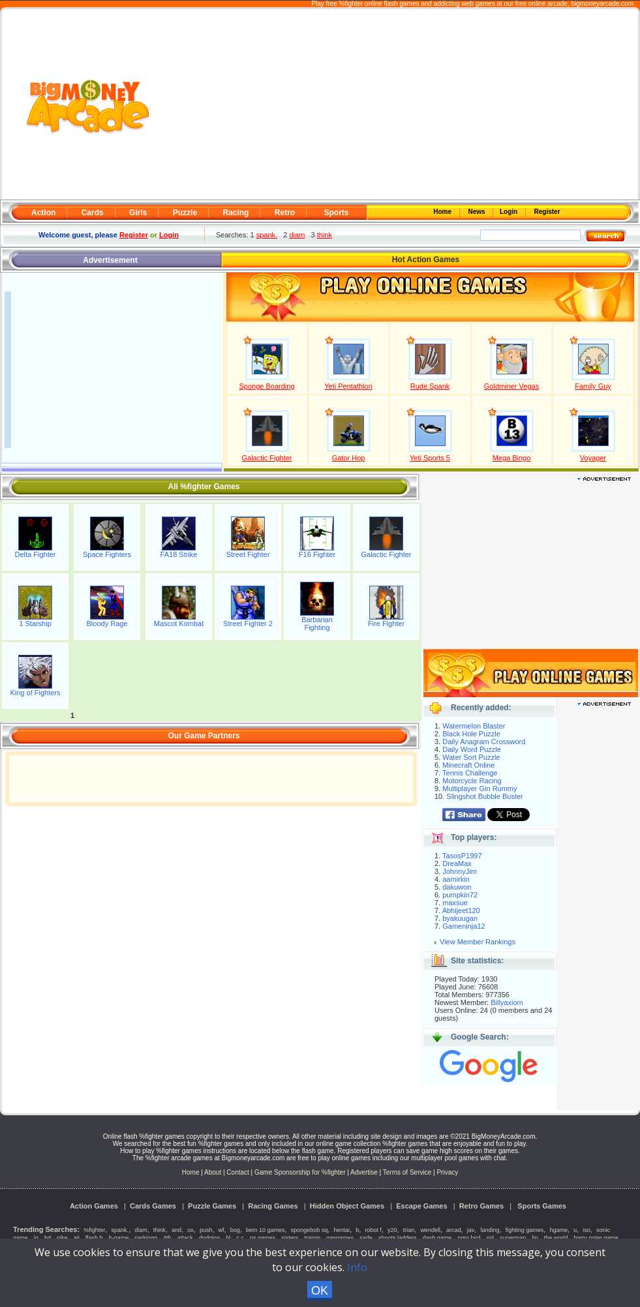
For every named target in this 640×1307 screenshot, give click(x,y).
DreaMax (457, 863)
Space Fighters (107, 554)
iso (586, 1230)
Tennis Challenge (469, 773)
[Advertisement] (395, 105)
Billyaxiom (507, 1002)
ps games (262, 1238)
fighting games (525, 1230)
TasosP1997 (462, 856)
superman (513, 1238)
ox (190, 1230)
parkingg (145, 1238)
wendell (430, 1230)
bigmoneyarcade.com (602, 3)
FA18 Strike (179, 554)
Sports (336, 212)
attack (185, 1238)
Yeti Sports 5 (430, 458)
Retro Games (481, 1206)
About (212, 1172)
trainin (312, 1238)
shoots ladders (397, 1238)
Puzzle (185, 212)
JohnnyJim (459, 871)
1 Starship (35, 623)
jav (471, 1230)
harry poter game (595, 1238)
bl (228, 1238)
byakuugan (460, 918)
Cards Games (153, 1206)
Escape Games (421, 1206)
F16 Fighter (317, 554)
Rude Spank (430, 386)
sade (366, 1238)
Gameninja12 (463, 926)
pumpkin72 (460, 895)
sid (491, 1238)
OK (319, 1290)
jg (36, 1238)
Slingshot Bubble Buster (484, 796)
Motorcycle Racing (471, 781)
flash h (94, 1238)
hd (47, 1238)
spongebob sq (309, 1230)
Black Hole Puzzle (471, 734)
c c (240, 1238)
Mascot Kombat (179, 623)
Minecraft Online (468, 765)
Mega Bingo (512, 458)
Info (357, 1267)
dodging (209, 1238)
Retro (285, 212)
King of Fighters (35, 693)
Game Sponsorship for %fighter (300, 1172)
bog (235, 1230)
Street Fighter (248, 554)
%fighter (94, 1230)
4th (167, 1238)
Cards (93, 212)
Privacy (447, 1172)
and (176, 1230)
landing (489, 1230)
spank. (266, 235)
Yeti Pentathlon (348, 386)
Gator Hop (348, 458)
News (477, 211)
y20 (392, 1230)
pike (62, 1238)
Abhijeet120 (461, 910)
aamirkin (456, 879)
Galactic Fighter (266, 458)
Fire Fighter (386, 623)
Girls (138, 212)
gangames (340, 1238)
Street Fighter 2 (248, 623)
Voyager (593, 458)
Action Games (94, 1206)
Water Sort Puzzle (471, 757)
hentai (341, 1230)
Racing (235, 212)
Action (43, 212)
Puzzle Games (212, 1206)
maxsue (455, 903)
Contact (237, 1172)
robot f (373, 1230)
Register (546, 211)
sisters (289, 1238)
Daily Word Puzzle (471, 749)
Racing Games (272, 1206)
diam (297, 235)
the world (556, 1238)
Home (443, 211)
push (206, 1230)
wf (221, 1230)
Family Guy (593, 386)
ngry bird (468, 1238)
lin (535, 1238)
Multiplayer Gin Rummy (479, 788)
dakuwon (456, 887)
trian (409, 1230)
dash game (437, 1238)
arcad (453, 1230)
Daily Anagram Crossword (483, 741)
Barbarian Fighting (317, 623)
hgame (558, 1230)
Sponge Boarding (266, 386)
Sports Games (541, 1206)
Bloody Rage (107, 623)
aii (77, 1238)
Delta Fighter (35, 554)
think (324, 235)
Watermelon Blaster (473, 726)
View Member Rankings (477, 942)
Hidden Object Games (347, 1206)
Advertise (364, 1172)
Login (509, 211)
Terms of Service (408, 1172)
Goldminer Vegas (511, 386)
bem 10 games (265, 1230)
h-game (119, 1238)
